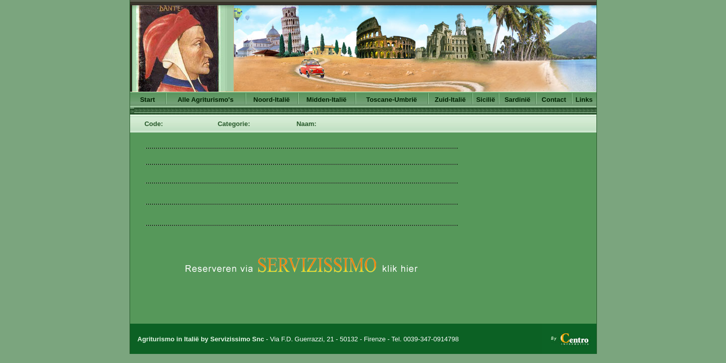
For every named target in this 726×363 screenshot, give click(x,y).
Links (584, 99)
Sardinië (517, 99)
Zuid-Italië (450, 99)
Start (147, 99)
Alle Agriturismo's (205, 99)
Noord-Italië (272, 99)
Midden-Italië (326, 99)
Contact (553, 99)
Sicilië (485, 99)
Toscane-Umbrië (391, 99)
